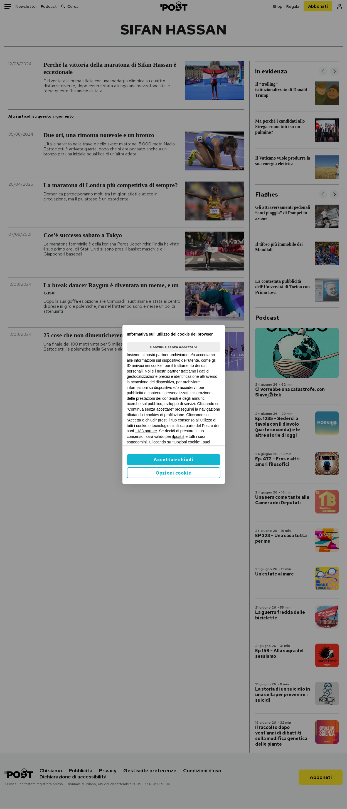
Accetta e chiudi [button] (173, 460)
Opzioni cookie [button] (173, 473)
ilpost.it (178, 436)
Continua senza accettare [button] (173, 347)
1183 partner (146, 431)
